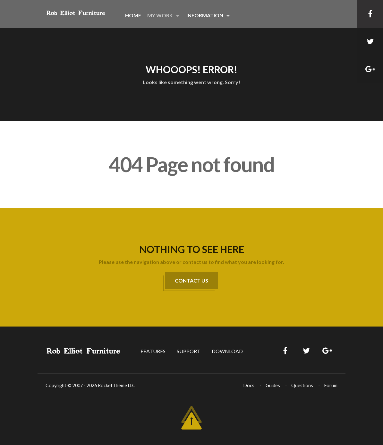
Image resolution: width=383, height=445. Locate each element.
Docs (248, 385)
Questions (302, 385)
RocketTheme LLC (116, 385)
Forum (330, 385)
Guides (273, 385)
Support (188, 351)
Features (153, 351)
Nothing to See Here (191, 249)
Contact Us (191, 280)
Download (227, 351)
